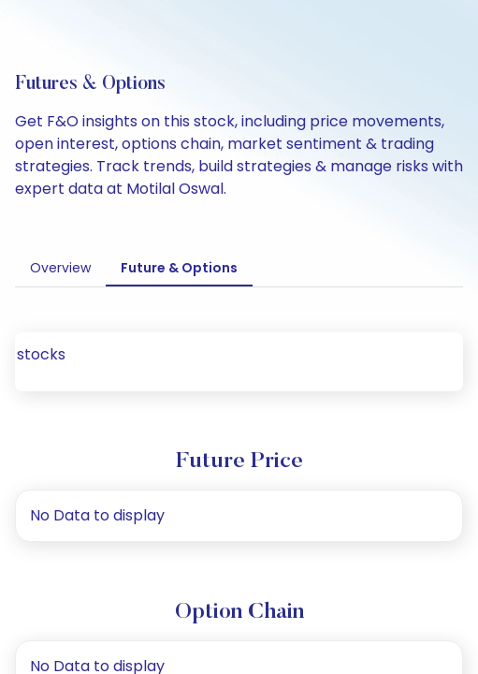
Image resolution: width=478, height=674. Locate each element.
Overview (56, 267)
